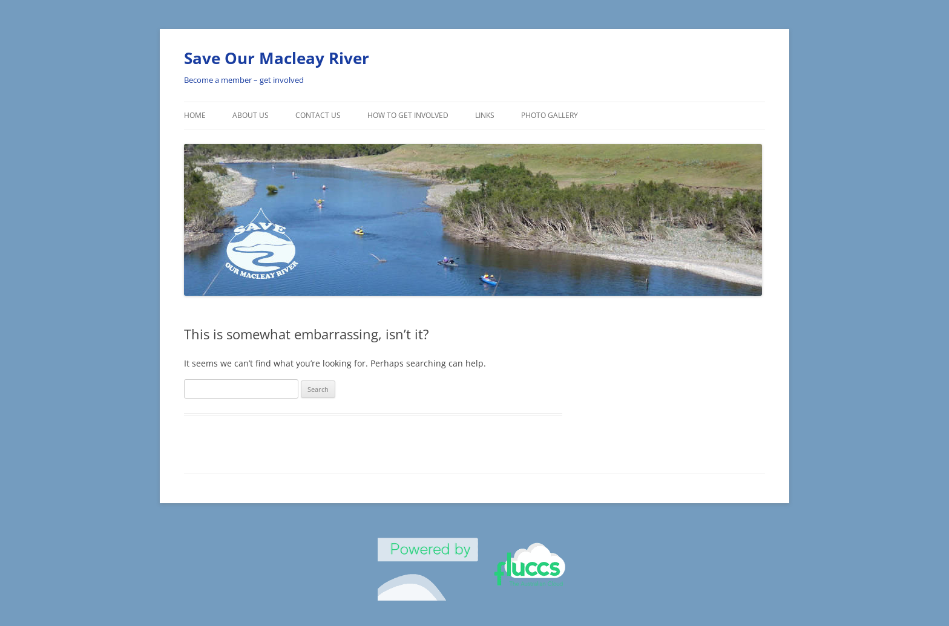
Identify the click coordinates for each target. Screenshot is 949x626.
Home (195, 115)
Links (484, 115)
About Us (250, 115)
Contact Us (318, 115)
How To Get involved (407, 115)
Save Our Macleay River (276, 58)
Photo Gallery (549, 115)
